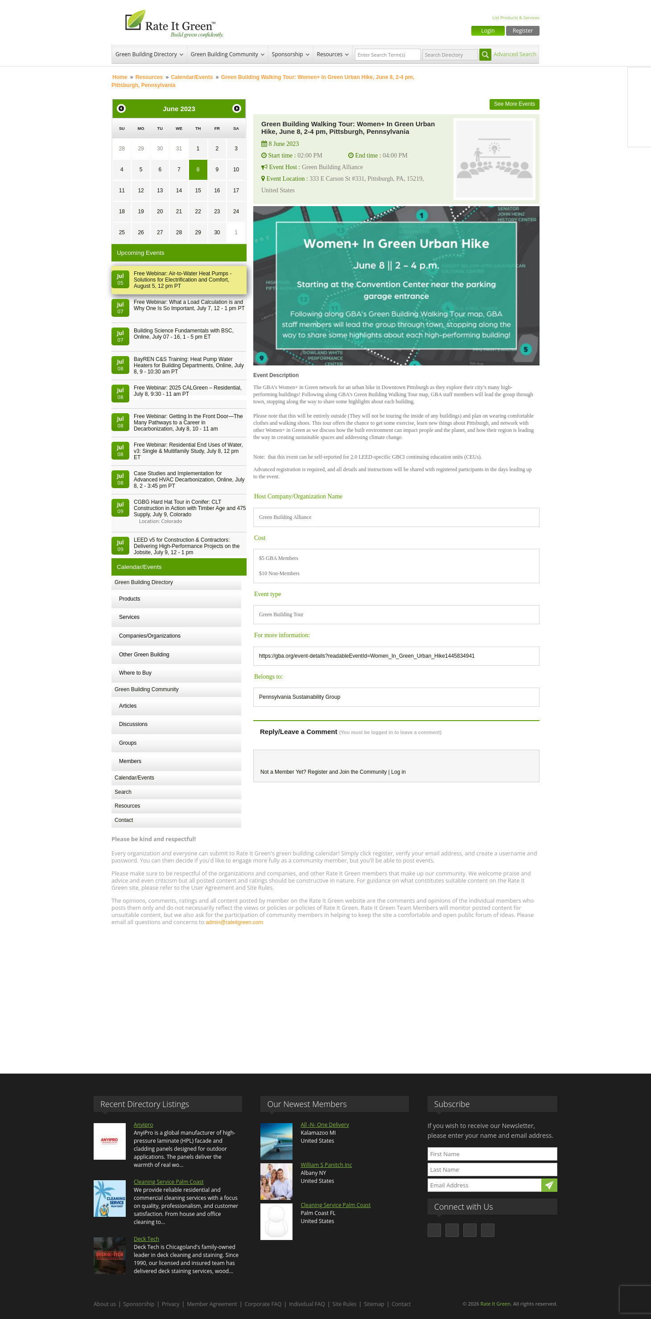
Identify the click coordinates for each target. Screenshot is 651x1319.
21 (179, 211)
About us (105, 1304)
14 (179, 190)
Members (130, 761)
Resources (330, 54)
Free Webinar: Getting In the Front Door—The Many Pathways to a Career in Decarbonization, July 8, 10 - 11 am (188, 422)
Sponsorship (287, 54)
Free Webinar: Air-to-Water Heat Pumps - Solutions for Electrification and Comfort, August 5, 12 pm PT (182, 279)
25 (122, 232)
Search (123, 792)
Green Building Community (224, 54)
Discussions (133, 724)
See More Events (514, 104)
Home (119, 77)
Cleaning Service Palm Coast (169, 1182)
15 (198, 190)
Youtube (639, 135)
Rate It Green (495, 1303)
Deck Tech (146, 1239)
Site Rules (345, 1304)
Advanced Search (515, 54)
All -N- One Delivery (325, 1124)
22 (198, 211)
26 (141, 232)
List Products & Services (516, 18)
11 (122, 190)
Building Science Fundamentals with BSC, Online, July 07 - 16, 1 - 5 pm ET (184, 334)
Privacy (171, 1304)
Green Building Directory (146, 54)
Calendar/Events (192, 77)
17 (236, 190)
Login (487, 30)
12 (141, 190)
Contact (124, 820)
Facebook (639, 79)
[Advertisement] (325, 995)
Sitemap (374, 1304)
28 (122, 148)
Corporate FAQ (263, 1304)
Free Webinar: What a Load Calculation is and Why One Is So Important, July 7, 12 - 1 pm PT (189, 305)
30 (160, 148)
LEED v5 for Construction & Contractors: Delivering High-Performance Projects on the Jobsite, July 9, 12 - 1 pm (186, 546)
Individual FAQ (307, 1304)
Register (523, 30)
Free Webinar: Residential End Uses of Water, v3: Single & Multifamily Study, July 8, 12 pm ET (188, 451)
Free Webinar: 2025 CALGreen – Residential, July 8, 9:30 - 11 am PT (188, 391)
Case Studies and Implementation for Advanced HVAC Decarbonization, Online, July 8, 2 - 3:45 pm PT (189, 479)
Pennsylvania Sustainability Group (299, 697)
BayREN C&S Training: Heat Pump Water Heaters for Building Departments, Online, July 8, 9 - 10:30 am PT (189, 365)
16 (217, 190)
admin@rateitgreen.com (234, 922)
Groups (127, 743)
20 (160, 211)
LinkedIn (639, 116)
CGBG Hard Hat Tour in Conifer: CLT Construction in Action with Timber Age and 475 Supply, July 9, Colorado (190, 508)
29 (141, 148)
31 (179, 148)
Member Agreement (212, 1304)
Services (129, 617)
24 (236, 211)
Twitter (639, 98)
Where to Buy (135, 673)
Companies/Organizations (150, 636)
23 (217, 211)
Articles (127, 706)
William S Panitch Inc (326, 1165)
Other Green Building (144, 654)
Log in (398, 772)
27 (160, 232)
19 (141, 211)
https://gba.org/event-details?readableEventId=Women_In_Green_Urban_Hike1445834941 (367, 656)
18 (122, 211)
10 (236, 169)
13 (160, 190)
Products (129, 599)
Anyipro (143, 1124)
